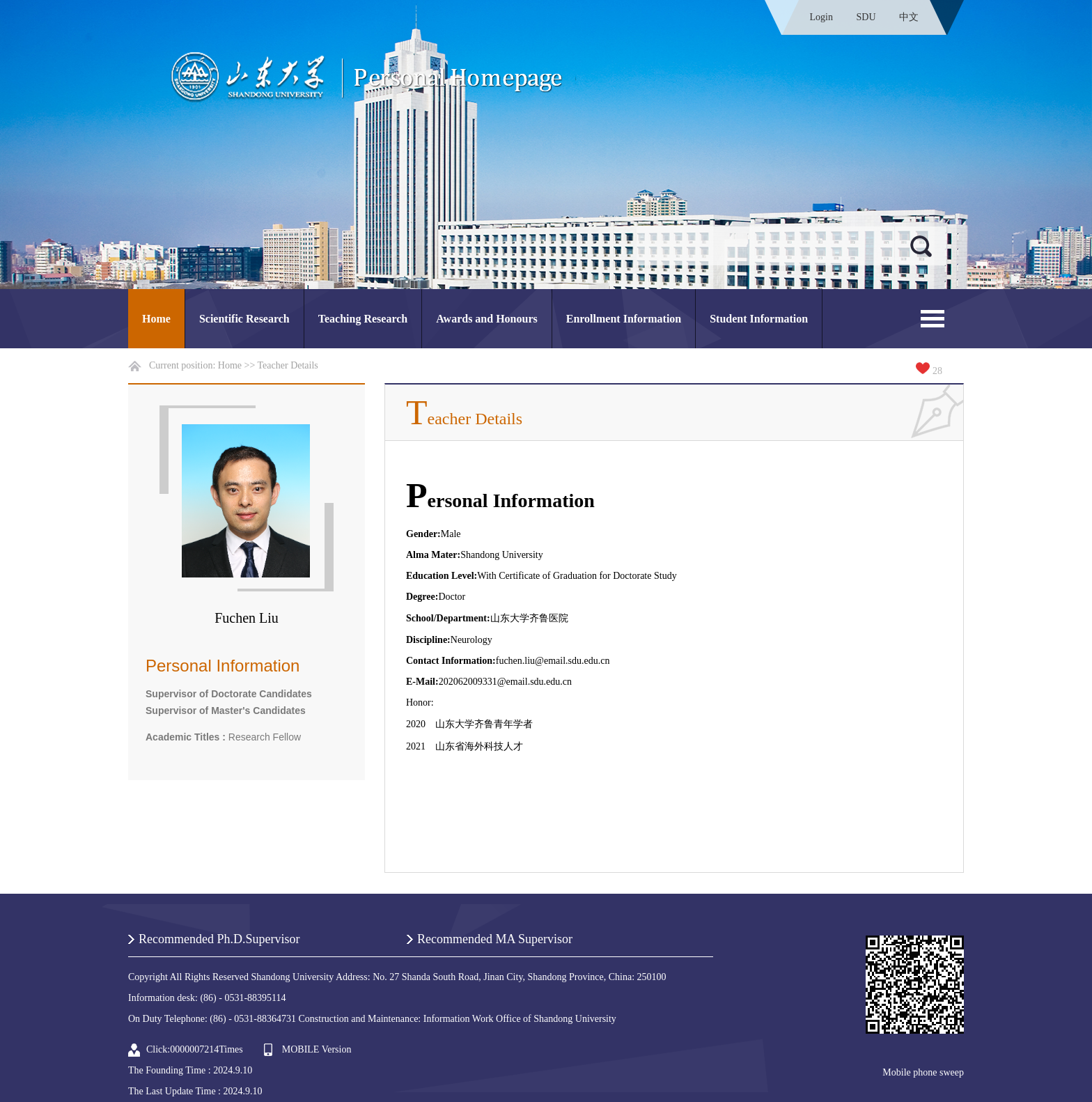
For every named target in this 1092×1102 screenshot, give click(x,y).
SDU (865, 17)
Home (156, 319)
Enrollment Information (623, 319)
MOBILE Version (317, 1049)
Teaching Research (362, 319)
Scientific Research (244, 319)
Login (821, 17)
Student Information (759, 319)
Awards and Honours (487, 319)
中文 (909, 17)
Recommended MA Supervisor (494, 939)
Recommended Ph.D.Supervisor (219, 939)
